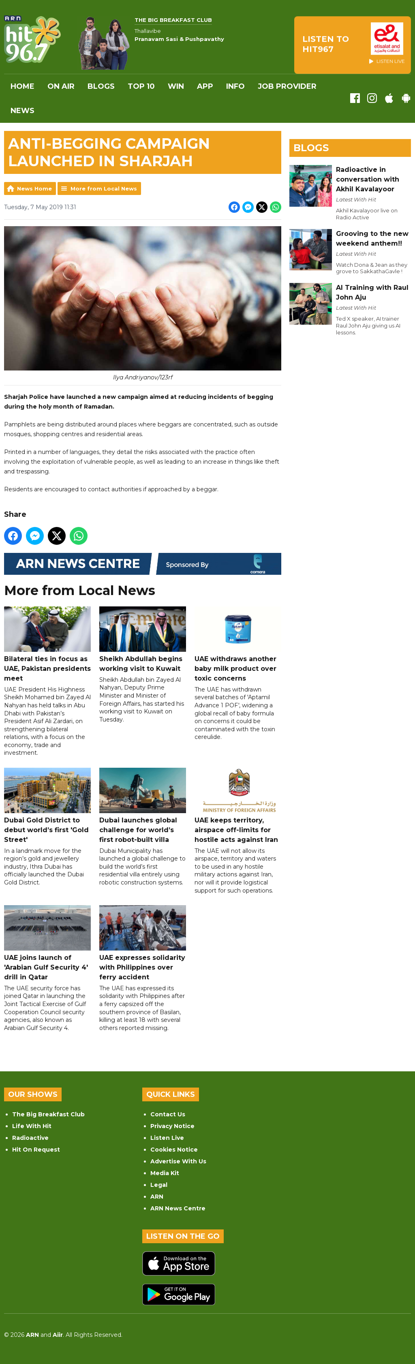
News (22, 110)
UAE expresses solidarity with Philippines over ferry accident (142, 943)
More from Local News (104, 188)
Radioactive (30, 1137)
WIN (176, 86)
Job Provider (287, 86)
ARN (156, 1196)
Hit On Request (36, 1149)
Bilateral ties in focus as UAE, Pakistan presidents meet (47, 645)
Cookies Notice (174, 1149)
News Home (34, 188)
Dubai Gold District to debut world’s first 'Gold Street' (47, 806)
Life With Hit (31, 1126)
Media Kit (164, 1173)
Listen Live (167, 1137)
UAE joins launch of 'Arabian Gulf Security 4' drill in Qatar (47, 943)
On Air (61, 86)
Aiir (58, 1334)
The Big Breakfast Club (48, 1114)
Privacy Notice (172, 1126)
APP (205, 86)
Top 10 (141, 86)
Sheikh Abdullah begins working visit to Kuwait (142, 640)
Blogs (101, 86)
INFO (235, 86)
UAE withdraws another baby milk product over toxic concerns (238, 645)
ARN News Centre (177, 1208)
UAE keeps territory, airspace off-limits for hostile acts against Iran (238, 806)
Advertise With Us (178, 1161)
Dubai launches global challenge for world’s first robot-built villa (142, 806)
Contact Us (167, 1114)
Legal (158, 1184)
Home (22, 86)
